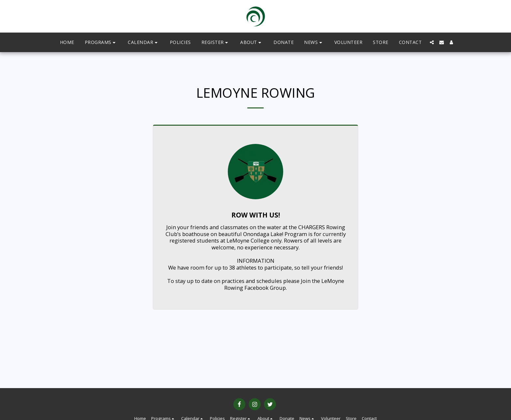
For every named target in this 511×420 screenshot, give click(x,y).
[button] (101, 42)
